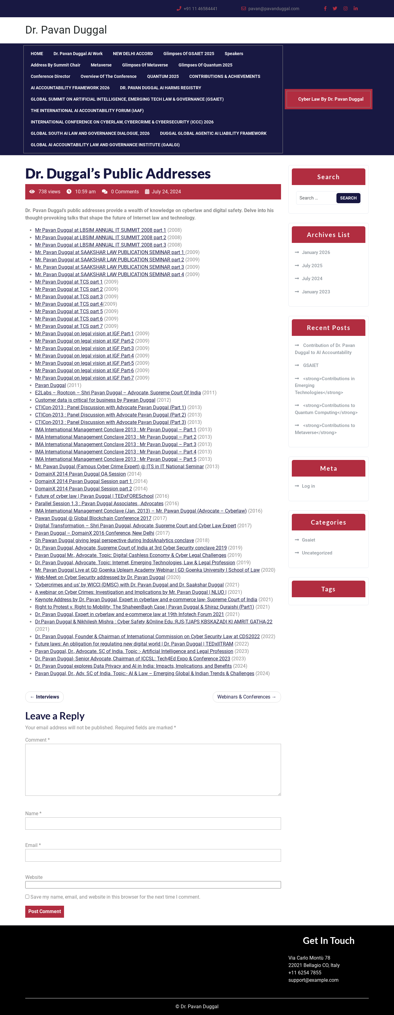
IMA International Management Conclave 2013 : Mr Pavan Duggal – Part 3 (115, 444)
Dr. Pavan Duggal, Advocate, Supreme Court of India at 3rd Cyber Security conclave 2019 (131, 548)
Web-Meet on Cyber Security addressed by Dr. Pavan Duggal (100, 577)
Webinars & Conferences (243, 697)
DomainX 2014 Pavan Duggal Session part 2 (83, 489)
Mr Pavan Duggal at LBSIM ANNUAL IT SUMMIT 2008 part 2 (100, 237)
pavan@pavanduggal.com (273, 8)
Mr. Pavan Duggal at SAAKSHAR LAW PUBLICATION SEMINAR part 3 (109, 267)
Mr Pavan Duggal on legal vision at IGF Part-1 (84, 333)
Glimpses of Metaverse (145, 64)
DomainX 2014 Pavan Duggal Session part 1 (84, 481)
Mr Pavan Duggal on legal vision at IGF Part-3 (84, 348)
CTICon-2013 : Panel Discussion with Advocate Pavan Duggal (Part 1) (110, 407)
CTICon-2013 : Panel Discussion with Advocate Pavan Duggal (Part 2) (110, 415)
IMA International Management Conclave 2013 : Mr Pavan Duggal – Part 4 (115, 452)
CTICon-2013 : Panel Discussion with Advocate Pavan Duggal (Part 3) (110, 422)
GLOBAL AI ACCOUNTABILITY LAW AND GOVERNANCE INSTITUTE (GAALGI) (105, 144)
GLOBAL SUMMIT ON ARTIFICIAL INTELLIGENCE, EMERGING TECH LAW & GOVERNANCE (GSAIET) (127, 99)
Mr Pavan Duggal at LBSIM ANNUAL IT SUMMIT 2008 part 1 (100, 230)
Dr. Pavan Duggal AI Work (78, 53)
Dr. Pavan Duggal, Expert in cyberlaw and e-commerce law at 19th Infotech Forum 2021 (129, 614)
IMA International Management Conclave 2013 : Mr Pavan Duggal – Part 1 (115, 430)
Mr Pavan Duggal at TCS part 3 (69, 297)
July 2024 (312, 278)
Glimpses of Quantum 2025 (205, 64)
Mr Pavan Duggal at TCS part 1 (69, 282)
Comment (37, 740)
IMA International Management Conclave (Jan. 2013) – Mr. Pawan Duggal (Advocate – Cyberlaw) (141, 511)
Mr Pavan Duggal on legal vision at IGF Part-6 (84, 370)
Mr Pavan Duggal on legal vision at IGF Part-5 (84, 363)
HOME (37, 53)
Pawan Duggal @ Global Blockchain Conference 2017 (93, 518)
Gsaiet (308, 540)
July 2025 (312, 265)
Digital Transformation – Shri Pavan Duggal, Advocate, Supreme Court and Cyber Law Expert (135, 526)
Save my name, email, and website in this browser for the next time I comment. (115, 897)
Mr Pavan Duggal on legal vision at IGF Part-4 (84, 356)
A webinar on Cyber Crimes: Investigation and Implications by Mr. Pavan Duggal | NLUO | (131, 592)
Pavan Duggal (50, 385)
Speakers (234, 53)
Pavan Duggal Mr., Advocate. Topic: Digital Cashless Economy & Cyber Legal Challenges (130, 555)
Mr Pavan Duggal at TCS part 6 (69, 319)
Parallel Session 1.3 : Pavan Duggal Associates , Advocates (99, 503)
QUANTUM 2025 (163, 76)
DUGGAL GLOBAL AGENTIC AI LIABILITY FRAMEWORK (213, 133)
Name (33, 813)
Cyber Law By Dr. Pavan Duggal (331, 99)
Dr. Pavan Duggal (66, 30)
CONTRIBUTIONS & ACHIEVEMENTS (224, 76)
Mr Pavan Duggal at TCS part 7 (69, 326)
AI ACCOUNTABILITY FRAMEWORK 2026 (70, 87)
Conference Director (50, 76)
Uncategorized (317, 553)
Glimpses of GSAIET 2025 (188, 53)
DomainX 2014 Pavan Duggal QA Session (80, 474)
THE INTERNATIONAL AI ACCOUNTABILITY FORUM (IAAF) (87, 110)
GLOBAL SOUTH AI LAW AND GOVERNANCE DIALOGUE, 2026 (90, 133)
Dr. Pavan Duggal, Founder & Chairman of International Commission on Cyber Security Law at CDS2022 (147, 636)
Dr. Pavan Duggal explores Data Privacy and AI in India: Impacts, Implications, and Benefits (133, 666)
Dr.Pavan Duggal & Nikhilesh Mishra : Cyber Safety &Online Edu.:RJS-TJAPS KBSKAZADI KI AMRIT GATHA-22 (153, 622)
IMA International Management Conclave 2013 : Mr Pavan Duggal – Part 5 (115, 459)
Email (33, 845)
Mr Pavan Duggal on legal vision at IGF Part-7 (84, 378)
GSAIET (310, 365)
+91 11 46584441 (201, 8)
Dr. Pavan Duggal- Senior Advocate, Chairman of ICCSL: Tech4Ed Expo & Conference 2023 (132, 659)
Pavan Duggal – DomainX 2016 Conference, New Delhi (94, 533)
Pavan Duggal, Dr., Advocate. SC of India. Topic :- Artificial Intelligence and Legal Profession (134, 651)
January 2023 (316, 292)
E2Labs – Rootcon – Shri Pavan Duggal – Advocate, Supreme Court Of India (118, 393)
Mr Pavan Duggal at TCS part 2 (69, 289)
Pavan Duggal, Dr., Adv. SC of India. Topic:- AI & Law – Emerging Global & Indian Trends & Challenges (144, 673)
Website (33, 877)
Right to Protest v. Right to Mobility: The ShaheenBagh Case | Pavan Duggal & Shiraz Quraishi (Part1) (144, 607)
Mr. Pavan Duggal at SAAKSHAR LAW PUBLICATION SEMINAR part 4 (109, 274)
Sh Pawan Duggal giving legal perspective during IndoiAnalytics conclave (114, 540)
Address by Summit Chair (55, 64)
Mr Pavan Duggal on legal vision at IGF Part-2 (84, 341)
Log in (308, 486)
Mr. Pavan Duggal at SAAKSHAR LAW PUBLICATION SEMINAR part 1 (110, 252)
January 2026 (316, 252)
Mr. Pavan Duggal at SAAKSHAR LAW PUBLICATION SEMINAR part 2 (109, 260)
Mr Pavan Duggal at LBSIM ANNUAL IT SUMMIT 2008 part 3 (100, 245)
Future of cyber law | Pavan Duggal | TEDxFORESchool (94, 496)
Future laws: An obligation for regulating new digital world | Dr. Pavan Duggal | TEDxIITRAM (134, 644)
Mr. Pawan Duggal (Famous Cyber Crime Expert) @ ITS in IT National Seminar (119, 466)
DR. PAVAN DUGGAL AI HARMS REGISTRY (160, 87)
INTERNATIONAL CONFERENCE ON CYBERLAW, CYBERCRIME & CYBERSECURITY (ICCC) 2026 (122, 121)
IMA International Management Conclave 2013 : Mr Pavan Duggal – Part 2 (115, 437)
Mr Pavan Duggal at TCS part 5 (69, 311)
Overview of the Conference (109, 76)
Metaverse (101, 64)
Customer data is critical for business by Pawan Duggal (95, 400)
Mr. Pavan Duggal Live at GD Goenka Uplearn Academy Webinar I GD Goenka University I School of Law (147, 570)
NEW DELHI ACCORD (133, 53)
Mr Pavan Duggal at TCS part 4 (69, 304)
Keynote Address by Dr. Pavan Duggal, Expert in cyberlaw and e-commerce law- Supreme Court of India (146, 599)
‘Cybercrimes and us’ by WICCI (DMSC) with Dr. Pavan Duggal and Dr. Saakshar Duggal (129, 585)
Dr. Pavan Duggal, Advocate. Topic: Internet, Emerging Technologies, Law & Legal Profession (135, 563)
